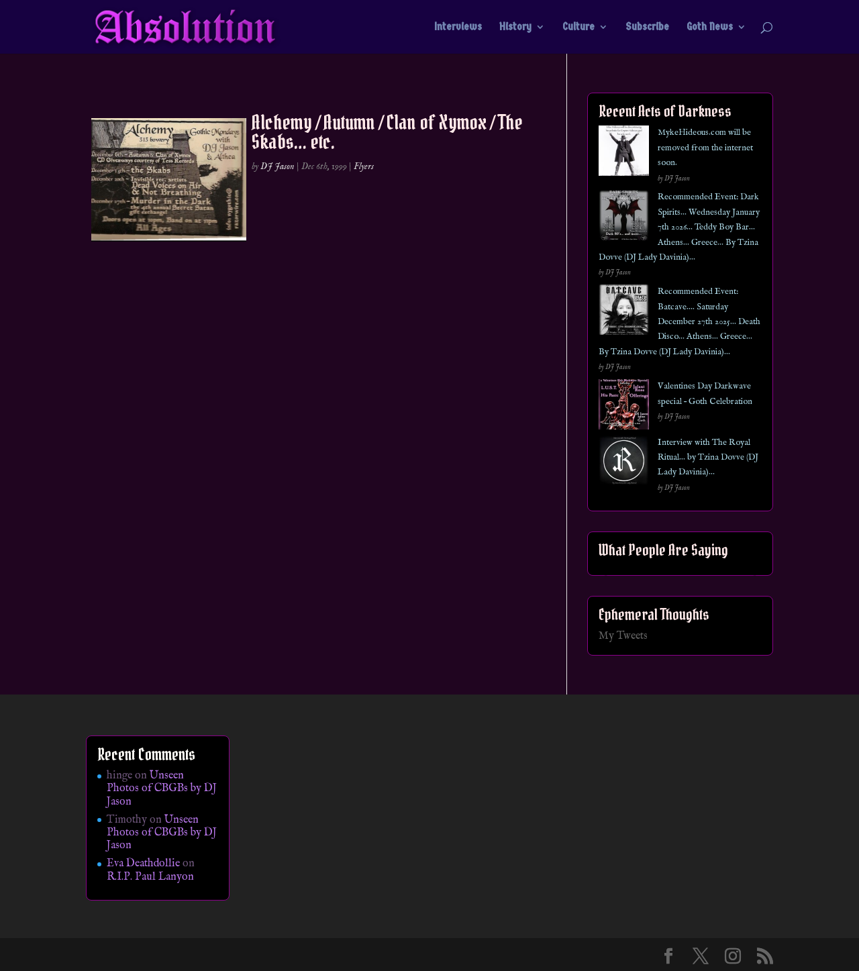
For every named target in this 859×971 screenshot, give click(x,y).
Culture (578, 27)
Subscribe (647, 27)
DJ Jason (277, 166)
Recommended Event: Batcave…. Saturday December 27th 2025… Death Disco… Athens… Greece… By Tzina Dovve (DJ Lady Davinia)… (679, 322)
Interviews (458, 27)
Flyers (364, 166)
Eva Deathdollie (143, 863)
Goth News (710, 27)
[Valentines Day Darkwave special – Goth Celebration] (624, 407)
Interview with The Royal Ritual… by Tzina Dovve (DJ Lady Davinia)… (708, 457)
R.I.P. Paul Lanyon (150, 877)
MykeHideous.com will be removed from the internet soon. (705, 147)
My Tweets (623, 636)
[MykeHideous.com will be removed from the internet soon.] (624, 153)
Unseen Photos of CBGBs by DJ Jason (162, 788)
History (515, 27)
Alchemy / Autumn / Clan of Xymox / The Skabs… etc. (387, 131)
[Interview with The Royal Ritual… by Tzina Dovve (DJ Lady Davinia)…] (624, 463)
